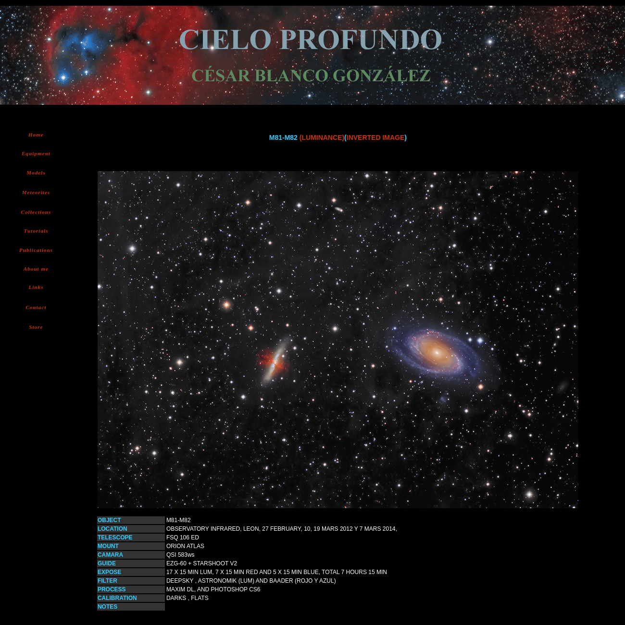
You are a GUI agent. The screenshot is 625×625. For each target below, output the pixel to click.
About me (36, 269)
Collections (36, 212)
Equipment (36, 153)
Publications (36, 250)
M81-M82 (178, 520)
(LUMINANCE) (322, 137)
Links (35, 287)
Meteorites (36, 192)
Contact (35, 307)
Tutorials (36, 231)
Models (36, 172)
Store (36, 327)
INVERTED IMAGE (376, 137)
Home (36, 135)
